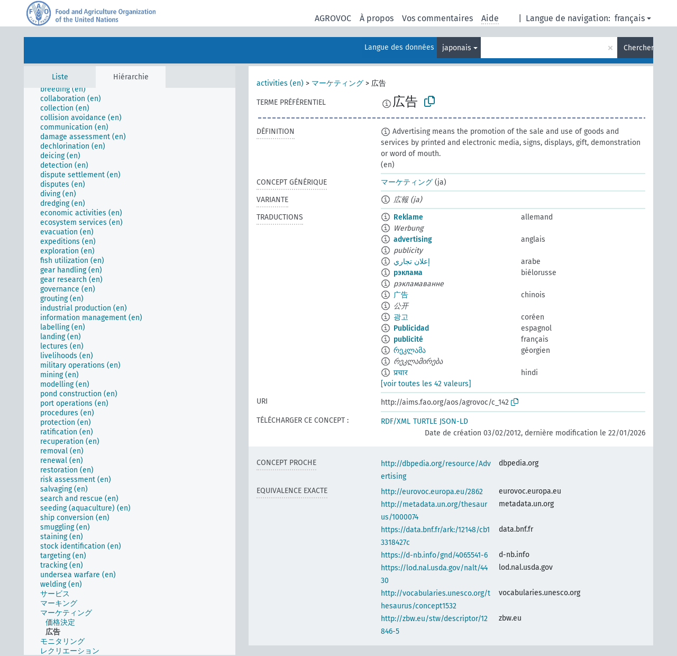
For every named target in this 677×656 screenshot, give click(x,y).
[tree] (129, 371)
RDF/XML (395, 421)
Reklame (408, 217)
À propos (377, 18)
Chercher (638, 47)
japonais (456, 47)
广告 (401, 294)
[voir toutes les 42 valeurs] (426, 383)
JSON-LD (454, 421)
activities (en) (280, 83)
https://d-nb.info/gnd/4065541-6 (434, 555)
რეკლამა (410, 350)
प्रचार (401, 372)
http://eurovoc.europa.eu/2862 (432, 491)
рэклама (408, 272)
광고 (401, 317)
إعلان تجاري (412, 261)
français (630, 18)
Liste (60, 76)
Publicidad (411, 328)
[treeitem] (67, 89)
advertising (413, 239)
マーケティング (337, 83)
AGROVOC (333, 18)
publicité (408, 339)
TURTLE (425, 421)
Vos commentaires (437, 18)
